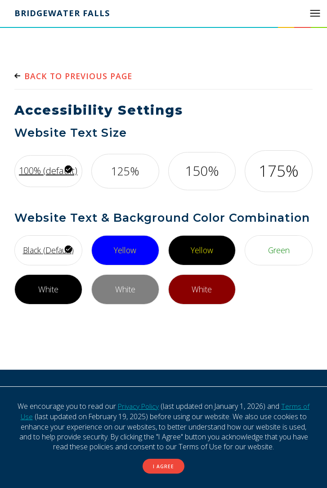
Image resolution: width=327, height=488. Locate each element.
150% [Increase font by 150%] (202, 170)
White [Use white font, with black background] (48, 288)
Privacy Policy (138, 406)
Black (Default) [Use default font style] (48, 249)
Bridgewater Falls (63, 13)
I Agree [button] (163, 466)
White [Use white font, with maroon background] (202, 288)
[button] (315, 13)
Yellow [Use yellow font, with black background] (202, 249)
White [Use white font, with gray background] (125, 288)
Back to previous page (80, 76)
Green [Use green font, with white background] (278, 249)
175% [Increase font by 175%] (279, 170)
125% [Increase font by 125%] (125, 170)
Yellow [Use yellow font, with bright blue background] (125, 249)
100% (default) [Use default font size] (48, 171)
